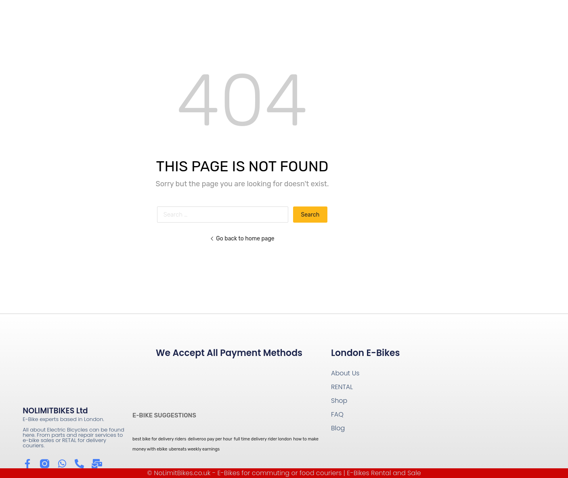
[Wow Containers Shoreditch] (480, 397)
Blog (338, 428)
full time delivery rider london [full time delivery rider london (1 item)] (263, 439)
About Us (345, 373)
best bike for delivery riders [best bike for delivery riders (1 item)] (159, 439)
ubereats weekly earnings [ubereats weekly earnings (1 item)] (194, 449)
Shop (339, 400)
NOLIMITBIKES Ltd (55, 410)
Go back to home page (242, 238)
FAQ (337, 414)
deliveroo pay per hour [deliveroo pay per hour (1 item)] (210, 439)
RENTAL (342, 387)
